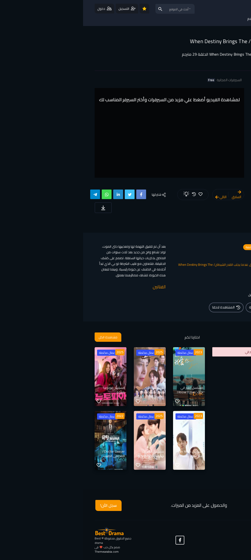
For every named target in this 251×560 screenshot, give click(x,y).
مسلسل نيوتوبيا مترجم (31, 390)
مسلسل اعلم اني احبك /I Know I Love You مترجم (107, 392)
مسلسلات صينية (171, 247)
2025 (76, 352)
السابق (153, 195)
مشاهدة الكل (24, 337)
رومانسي (193, 256)
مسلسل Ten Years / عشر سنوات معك (106, 453)
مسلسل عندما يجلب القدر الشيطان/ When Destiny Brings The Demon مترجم (173, 44)
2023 (115, 352)
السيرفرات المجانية (141, 80)
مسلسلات (191, 247)
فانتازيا (177, 256)
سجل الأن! (25, 505)
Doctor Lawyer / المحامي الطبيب (30, 453)
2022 (36, 416)
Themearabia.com (24, 551)
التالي (137, 197)
